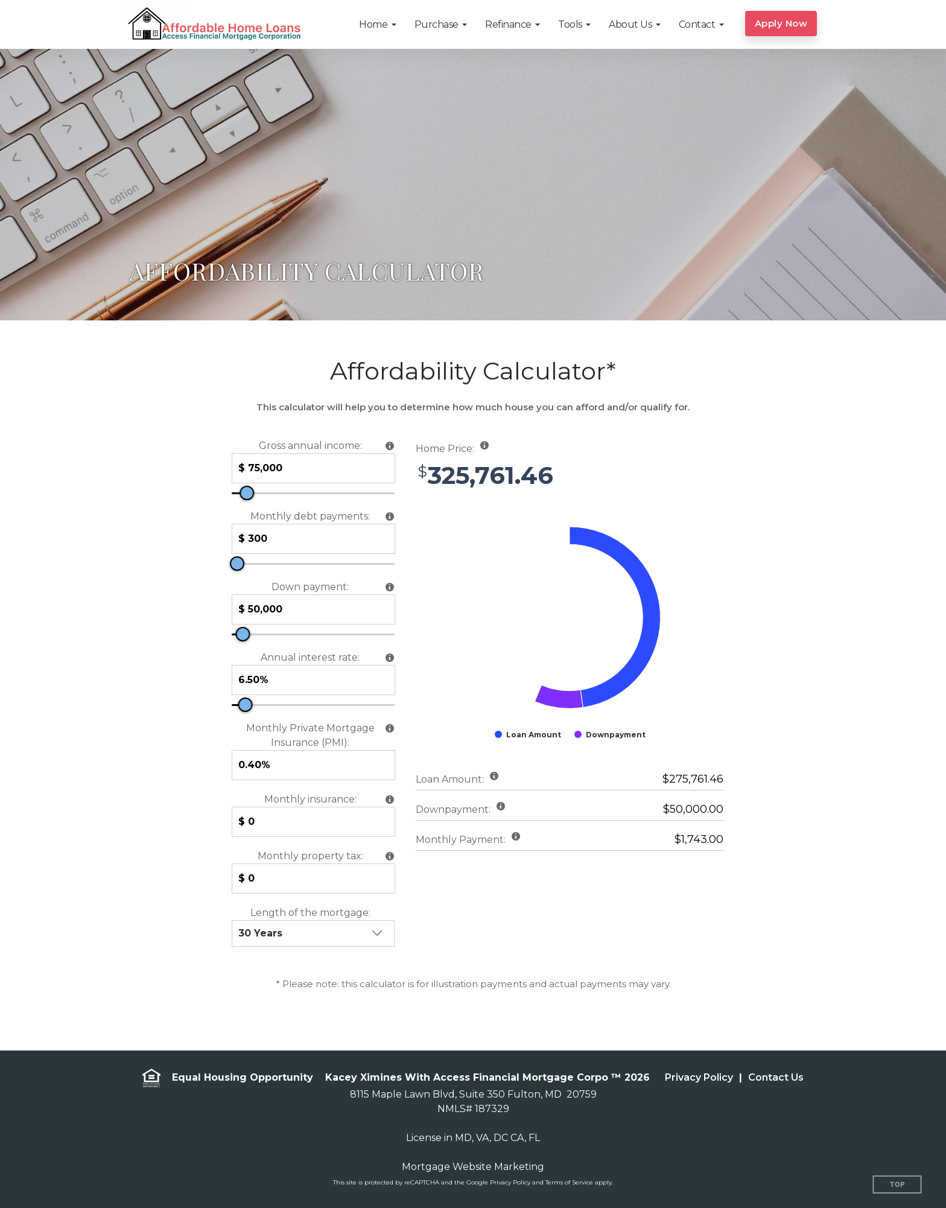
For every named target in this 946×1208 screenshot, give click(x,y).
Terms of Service (569, 1182)
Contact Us (776, 1077)
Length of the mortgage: (310, 912)
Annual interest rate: (310, 657)
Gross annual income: (310, 445)
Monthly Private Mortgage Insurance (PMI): (310, 735)
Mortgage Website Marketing (473, 1166)
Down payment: (310, 587)
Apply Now (781, 23)
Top (897, 1185)
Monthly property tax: (310, 856)
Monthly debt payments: (310, 516)
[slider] (247, 493)
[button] (377, 24)
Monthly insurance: (310, 799)
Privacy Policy (699, 1077)
